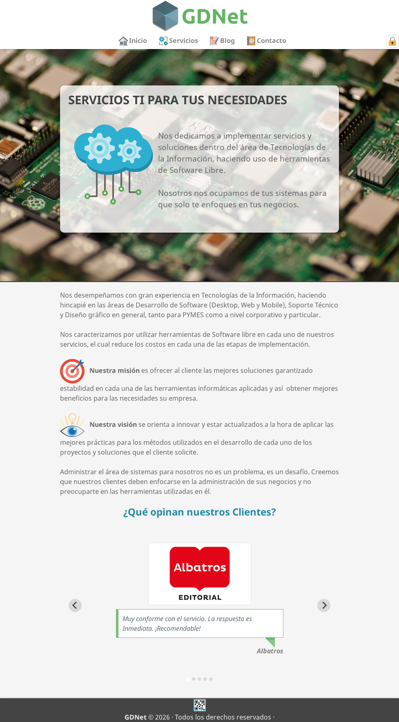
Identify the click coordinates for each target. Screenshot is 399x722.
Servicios (183, 40)
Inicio (138, 40)
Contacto (271, 40)
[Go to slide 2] (193, 679)
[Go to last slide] (75, 605)
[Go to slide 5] (210, 679)
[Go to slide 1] (188, 679)
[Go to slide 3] (199, 679)
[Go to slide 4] (205, 679)
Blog (227, 40)
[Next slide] (323, 605)
